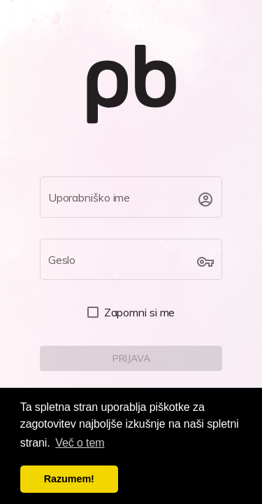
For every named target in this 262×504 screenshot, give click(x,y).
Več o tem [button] (79, 443)
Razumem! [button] (69, 478)
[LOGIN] (131, 358)
